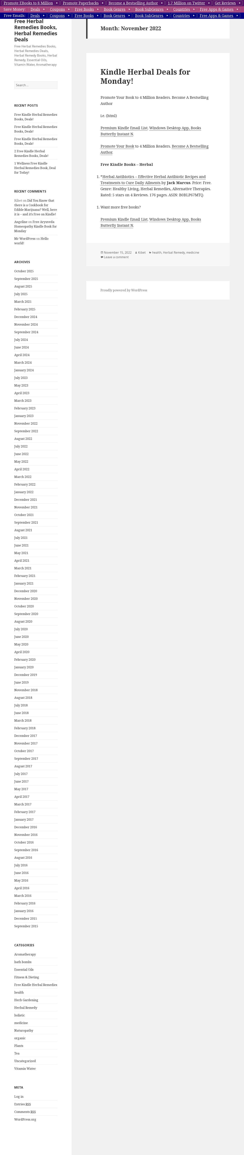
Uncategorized (25, 1061)
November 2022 (26, 423)
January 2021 (24, 583)
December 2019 (25, 675)
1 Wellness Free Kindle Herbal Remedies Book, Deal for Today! (35, 168)
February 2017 (24, 812)
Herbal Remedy (25, 1008)
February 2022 (24, 484)
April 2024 (21, 355)
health (19, 992)
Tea (16, 1053)
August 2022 (23, 439)
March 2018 (22, 720)
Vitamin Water (25, 1068)
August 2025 (23, 286)
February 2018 (24, 728)
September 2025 (26, 279)
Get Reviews (225, 3)
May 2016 (21, 880)
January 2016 (24, 911)
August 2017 (23, 766)
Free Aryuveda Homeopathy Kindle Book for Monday (35, 226)
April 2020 (21, 652)
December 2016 (25, 827)
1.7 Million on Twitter (186, 3)
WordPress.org (25, 1119)
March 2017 (22, 804)
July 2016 (21, 865)
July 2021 (21, 538)
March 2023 (22, 401)
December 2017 (25, 736)
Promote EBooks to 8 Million (28, 3)
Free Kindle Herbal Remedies (35, 985)
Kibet (142, 252)
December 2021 (25, 500)
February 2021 (24, 576)
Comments (25, 1112)
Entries (22, 1104)
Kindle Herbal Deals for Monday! (145, 76)
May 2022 (21, 461)
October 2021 (24, 515)
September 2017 (26, 758)
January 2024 (24, 370)
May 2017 (21, 789)
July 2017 (21, 774)
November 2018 (26, 690)
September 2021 (26, 522)
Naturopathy (23, 1030)
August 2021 (23, 530)
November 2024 (26, 324)
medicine (21, 1023)
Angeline (20, 222)
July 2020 (21, 629)
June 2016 (21, 873)
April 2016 (21, 888)
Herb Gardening (26, 1000)
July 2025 (21, 294)
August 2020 (23, 621)
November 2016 (26, 835)
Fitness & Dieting (26, 977)
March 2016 (22, 896)
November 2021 (26, 507)
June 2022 (21, 454)
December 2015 (25, 918)
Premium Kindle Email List (124, 127)
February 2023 (24, 408)
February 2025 (24, 309)
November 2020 (26, 599)
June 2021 (21, 545)
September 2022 (26, 431)
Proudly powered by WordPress (123, 290)
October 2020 (24, 606)
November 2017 (26, 743)
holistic (19, 1015)
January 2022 (24, 492)
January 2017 (24, 819)
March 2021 (22, 568)
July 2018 (21, 705)
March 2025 (22, 302)
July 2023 (21, 378)
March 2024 (22, 362)
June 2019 (21, 682)
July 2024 (21, 340)
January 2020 (24, 667)
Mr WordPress (24, 238)
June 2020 (21, 637)
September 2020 (26, 614)
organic (20, 1038)
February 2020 (24, 659)
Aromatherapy (25, 954)
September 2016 (26, 850)
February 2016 (24, 903)
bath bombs (22, 962)
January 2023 (24, 416)
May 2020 (21, 644)
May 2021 (21, 553)
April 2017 (21, 797)
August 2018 (23, 698)
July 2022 (21, 446)
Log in (18, 1096)
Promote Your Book (117, 146)
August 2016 (23, 857)
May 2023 (21, 385)
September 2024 (26, 332)
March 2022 (22, 477)
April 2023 (21, 393)
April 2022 (21, 469)
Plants (18, 1046)
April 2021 (21, 560)
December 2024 (25, 317)
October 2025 (24, 271)
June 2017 (21, 781)
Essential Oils (24, 969)
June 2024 (21, 347)
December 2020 (25, 591)
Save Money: (15, 9)
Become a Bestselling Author (133, 3)
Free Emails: (14, 15)
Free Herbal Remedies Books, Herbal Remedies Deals (35, 30)
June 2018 (21, 713)
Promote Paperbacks (81, 3)
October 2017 (24, 751)
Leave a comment (116, 257)
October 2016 (24, 842)
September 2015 (26, 926)
